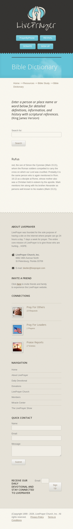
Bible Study (44, 83)
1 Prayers (31, 328)
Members (16, 397)
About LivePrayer (20, 375)
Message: (16, 444)
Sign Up (55, 487)
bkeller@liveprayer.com (34, 268)
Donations (16, 386)
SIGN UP (45, 46)
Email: (14, 433)
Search (18, 143)
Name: (15, 423)
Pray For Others (36, 307)
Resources (28, 83)
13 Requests (32, 311)
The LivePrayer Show (22, 408)
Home (16, 83)
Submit (18, 462)
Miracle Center (18, 403)
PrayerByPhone (27, 38)
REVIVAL (47, 38)
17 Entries (31, 346)
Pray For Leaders (36, 324)
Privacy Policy (37, 517)
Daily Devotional (19, 380)
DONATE (27, 46)
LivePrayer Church (20, 391)
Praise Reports (35, 342)
